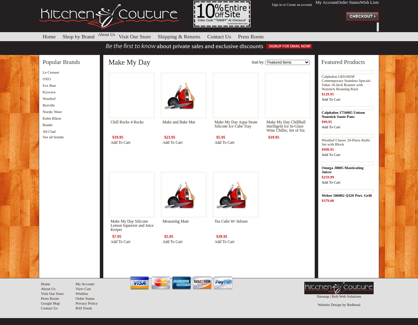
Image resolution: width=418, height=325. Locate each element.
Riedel (47, 125)
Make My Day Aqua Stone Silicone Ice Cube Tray (236, 124)
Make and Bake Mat (179, 122)
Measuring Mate (176, 221)
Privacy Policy (87, 303)
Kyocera (49, 92)
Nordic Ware (52, 112)
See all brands (53, 137)
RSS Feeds (84, 308)
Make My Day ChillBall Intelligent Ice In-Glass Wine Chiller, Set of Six (286, 126)
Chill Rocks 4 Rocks (127, 122)
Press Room (50, 298)
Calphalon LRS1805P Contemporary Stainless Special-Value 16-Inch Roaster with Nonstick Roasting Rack (346, 82)
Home (45, 284)
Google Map (50, 303)
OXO (47, 79)
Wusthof (49, 98)
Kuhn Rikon (52, 118)
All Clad (49, 131)
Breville (49, 105)
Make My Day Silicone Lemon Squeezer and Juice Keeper (132, 225)
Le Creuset (51, 72)
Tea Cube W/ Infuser (231, 221)
